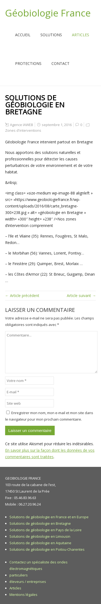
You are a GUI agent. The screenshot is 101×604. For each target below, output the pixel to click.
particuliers (18, 575)
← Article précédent (22, 295)
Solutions (51, 34)
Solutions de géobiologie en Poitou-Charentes (47, 549)
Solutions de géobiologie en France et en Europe (49, 516)
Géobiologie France (48, 12)
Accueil (22, 34)
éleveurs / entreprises (27, 581)
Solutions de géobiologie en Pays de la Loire (45, 529)
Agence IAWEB (21, 124)
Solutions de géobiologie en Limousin (39, 536)
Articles (80, 34)
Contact (60, 63)
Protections (28, 63)
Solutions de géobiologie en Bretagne (40, 523)
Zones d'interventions (23, 130)
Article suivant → (81, 295)
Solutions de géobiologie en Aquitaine (40, 542)
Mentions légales (23, 594)
